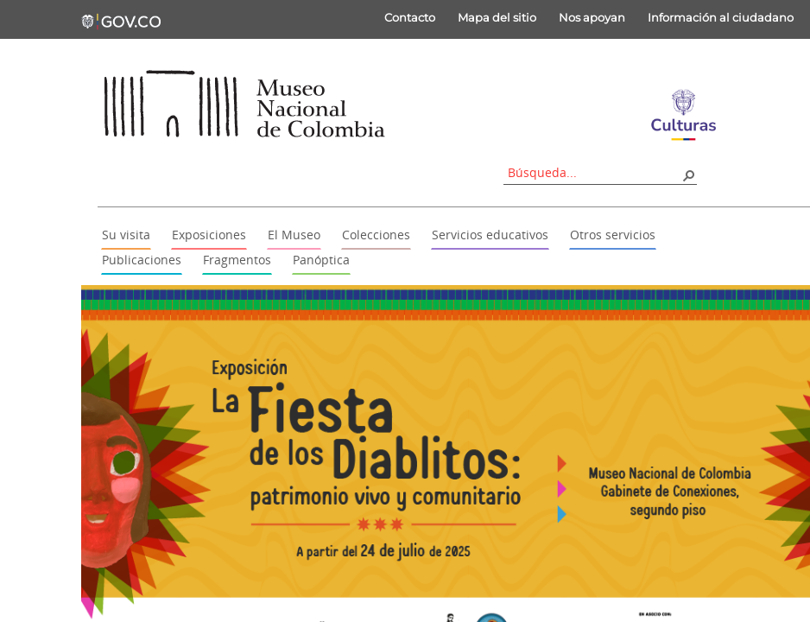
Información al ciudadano (721, 17)
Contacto (409, 17)
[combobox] (594, 172)
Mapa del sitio (497, 17)
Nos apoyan (592, 17)
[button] (688, 174)
